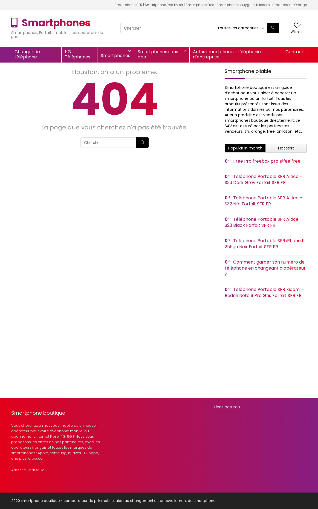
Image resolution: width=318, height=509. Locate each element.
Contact (294, 52)
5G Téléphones (77, 54)
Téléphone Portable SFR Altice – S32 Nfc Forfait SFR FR (263, 201)
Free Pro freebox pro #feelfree (266, 161)
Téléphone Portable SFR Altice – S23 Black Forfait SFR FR (263, 222)
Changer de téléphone (27, 54)
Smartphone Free (200, 4)
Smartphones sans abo (158, 54)
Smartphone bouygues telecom (243, 4)
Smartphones (115, 55)
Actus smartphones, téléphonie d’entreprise (227, 54)
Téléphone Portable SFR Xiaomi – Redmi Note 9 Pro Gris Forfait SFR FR (264, 292)
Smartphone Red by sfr (164, 4)
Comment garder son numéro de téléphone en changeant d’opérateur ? (265, 268)
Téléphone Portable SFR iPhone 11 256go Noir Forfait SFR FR (265, 243)
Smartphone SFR (128, 4)
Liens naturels (227, 407)
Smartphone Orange (289, 4)
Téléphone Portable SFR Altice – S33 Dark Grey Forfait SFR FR (263, 179)
